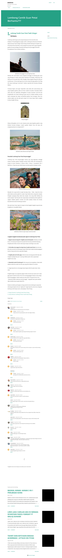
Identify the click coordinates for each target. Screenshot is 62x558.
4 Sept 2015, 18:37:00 (18, 389)
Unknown (11, 346)
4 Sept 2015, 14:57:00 (17, 356)
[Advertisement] (23, 474)
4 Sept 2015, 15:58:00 (20, 350)
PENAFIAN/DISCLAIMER (25, 7)
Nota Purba (12, 371)
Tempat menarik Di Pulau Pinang (52, 37)
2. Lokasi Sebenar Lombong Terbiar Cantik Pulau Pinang (20, 294)
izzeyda (11, 437)
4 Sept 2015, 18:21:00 (17, 384)
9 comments (13, 551)
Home (8, 7)
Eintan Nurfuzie (12, 379)
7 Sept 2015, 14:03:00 (16, 432)
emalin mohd (12, 417)
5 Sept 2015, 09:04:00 (17, 399)
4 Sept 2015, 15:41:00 (17, 366)
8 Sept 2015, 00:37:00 (20, 443)
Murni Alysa (12, 327)
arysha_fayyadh (12, 307)
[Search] (50, 2)
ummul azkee (12, 449)
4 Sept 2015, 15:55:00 (20, 359)
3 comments (13, 529)
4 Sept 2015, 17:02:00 (20, 373)
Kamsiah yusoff (12, 336)
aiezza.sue (12, 384)
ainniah (11, 399)
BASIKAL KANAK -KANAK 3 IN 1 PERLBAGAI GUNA (20, 491)
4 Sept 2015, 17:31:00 (19, 379)
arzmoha (14, 311)
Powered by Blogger (31, 555)
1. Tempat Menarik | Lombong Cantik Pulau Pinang (18, 292)
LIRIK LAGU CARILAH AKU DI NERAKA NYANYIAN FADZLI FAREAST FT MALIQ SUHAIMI (23, 514)
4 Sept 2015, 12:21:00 (19, 317)
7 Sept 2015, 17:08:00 (17, 437)
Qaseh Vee (12, 389)
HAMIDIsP (12, 356)
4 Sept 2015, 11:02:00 (20, 311)
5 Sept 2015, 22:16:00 (18, 417)
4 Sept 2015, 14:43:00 (17, 346)
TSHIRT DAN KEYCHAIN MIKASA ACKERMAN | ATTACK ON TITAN (21, 537)
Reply (11, 315)
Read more (37, 506)
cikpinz (11, 432)
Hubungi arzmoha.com (15, 7)
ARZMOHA (10, 2)
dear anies (12, 427)
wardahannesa (12, 317)
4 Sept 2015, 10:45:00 (19, 307)
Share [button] (48, 32)
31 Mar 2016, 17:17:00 (18, 449)
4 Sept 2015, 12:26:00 (18, 327)
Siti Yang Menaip (13, 443)
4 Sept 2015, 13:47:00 (19, 336)
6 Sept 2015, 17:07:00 (17, 422)
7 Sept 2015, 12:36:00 (17, 427)
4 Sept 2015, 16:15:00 (20, 320)
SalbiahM (11, 422)
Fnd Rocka (12, 366)
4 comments (13, 506)
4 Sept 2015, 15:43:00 (20, 339)
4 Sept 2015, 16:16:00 (20, 330)
